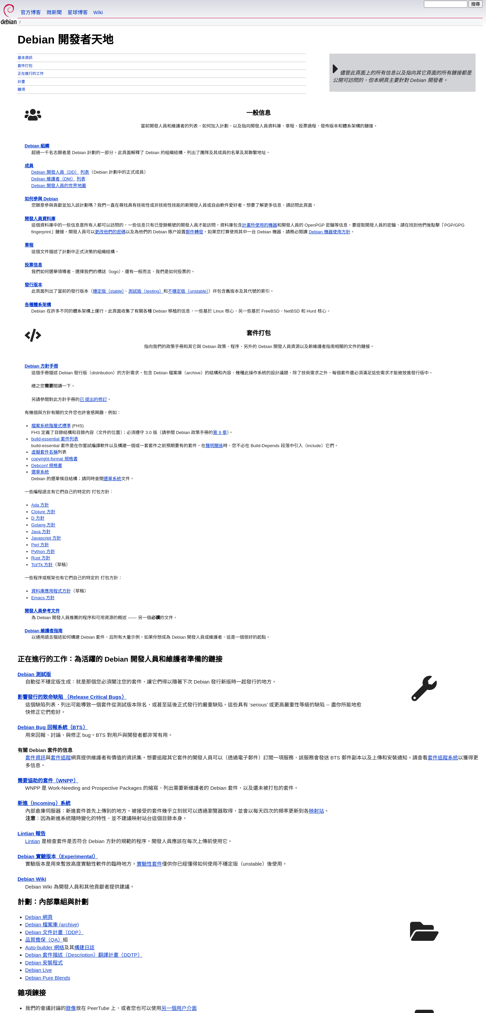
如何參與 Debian (44, 227)
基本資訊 (25, 58)
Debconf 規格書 (282, 303)
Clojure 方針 (279, 356)
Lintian (32, 712)
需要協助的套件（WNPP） (48, 651)
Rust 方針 (276, 409)
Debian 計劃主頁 (44, 939)
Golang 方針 (279, 371)
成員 (30, 189)
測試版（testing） (165, 364)
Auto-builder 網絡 (44, 818)
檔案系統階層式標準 (287, 242)
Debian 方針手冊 (276, 159)
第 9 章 (273, 257)
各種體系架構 (40, 386)
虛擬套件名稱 (280, 288)
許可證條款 (100, 996)
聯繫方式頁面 (88, 981)
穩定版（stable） (121, 364)
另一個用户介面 (179, 879)
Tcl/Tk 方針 (277, 416)
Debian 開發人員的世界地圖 (64, 212)
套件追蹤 (61, 629)
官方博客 (31, 12)
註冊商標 (110, 1002)
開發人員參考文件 (277, 470)
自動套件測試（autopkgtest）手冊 (63, 887)
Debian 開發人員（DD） (59, 197)
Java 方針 (276, 379)
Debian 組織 (39, 159)
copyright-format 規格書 (291, 295)
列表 (94, 197)
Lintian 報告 (32, 704)
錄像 (71, 879)
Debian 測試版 (34, 545)
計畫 (21, 82)
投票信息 (35, 333)
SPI (63, 996)
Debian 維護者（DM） (57, 204)
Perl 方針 (275, 394)
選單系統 (275, 310)
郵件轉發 (96, 288)
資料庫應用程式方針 (287, 447)
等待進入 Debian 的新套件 (55, 902)
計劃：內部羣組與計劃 (53, 773)
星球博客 (78, 12)
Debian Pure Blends (47, 848)
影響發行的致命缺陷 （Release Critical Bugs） (72, 568)
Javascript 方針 (282, 386)
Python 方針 (278, 401)
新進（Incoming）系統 (44, 674)
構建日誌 (84, 818)
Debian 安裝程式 (44, 833)
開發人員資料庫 (42, 257)
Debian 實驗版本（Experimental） (58, 727)
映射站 (316, 682)
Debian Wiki (32, 750)
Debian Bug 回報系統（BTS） (53, 598)
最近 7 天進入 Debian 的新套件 (60, 909)
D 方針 (272, 364)
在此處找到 (138, 981)
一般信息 (143, 113)
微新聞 (54, 12)
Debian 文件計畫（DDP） (54, 803)
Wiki (98, 12)
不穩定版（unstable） (213, 364)
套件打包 (25, 66)
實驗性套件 (149, 735)
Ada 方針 (275, 348)
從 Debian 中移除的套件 (52, 917)
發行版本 (35, 356)
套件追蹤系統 (443, 629)
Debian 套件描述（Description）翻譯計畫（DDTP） (84, 826)
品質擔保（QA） (44, 811)
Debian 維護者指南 (279, 492)
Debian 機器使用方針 (56, 295)
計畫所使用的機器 (88, 273)
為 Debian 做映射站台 (60, 894)
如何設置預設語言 (36, 967)
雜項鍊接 (32, 864)
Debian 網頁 (39, 788)
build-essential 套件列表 (292, 265)
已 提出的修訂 (336, 212)
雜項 (21, 89)
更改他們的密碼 (208, 280)
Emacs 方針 (278, 455)
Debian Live (38, 841)
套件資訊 (35, 629)
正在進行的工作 (31, 73)
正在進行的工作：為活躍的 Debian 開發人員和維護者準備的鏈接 (120, 530)
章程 (30, 310)
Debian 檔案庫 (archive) (52, 796)
